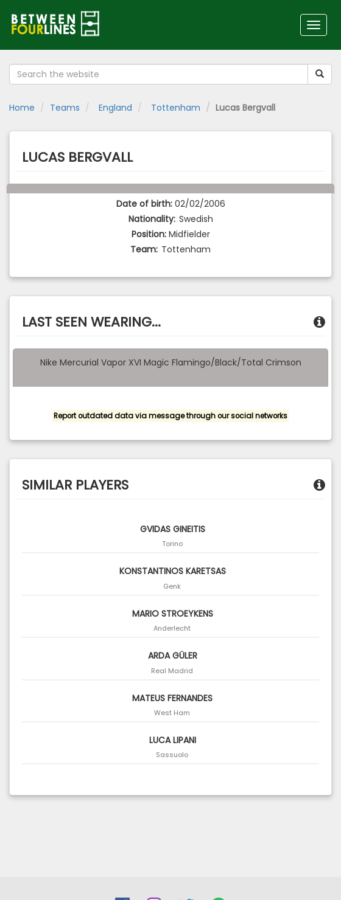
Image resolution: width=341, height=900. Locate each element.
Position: (149, 234)
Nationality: (151, 219)
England (114, 108)
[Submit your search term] (320, 74)
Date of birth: (144, 204)
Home (22, 108)
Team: (144, 249)
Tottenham (174, 108)
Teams (65, 108)
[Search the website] (158, 74)
